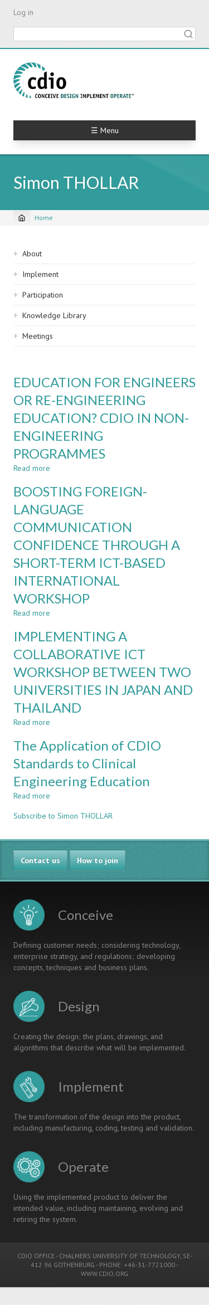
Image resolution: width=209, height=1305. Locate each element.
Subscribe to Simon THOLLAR (63, 816)
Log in (23, 12)
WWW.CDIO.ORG (104, 1273)
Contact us (40, 860)
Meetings (37, 336)
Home (44, 217)
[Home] (21, 218)
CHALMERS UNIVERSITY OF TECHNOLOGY (119, 1256)
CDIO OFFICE (36, 1256)
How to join (97, 860)
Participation (42, 295)
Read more (31, 468)
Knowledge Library (54, 315)
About (32, 254)
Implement (40, 274)
